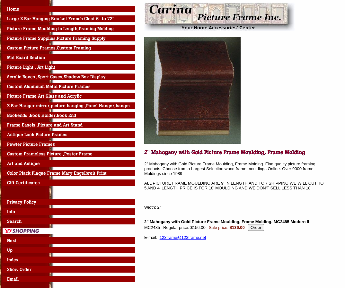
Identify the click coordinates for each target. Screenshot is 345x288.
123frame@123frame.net (183, 237)
